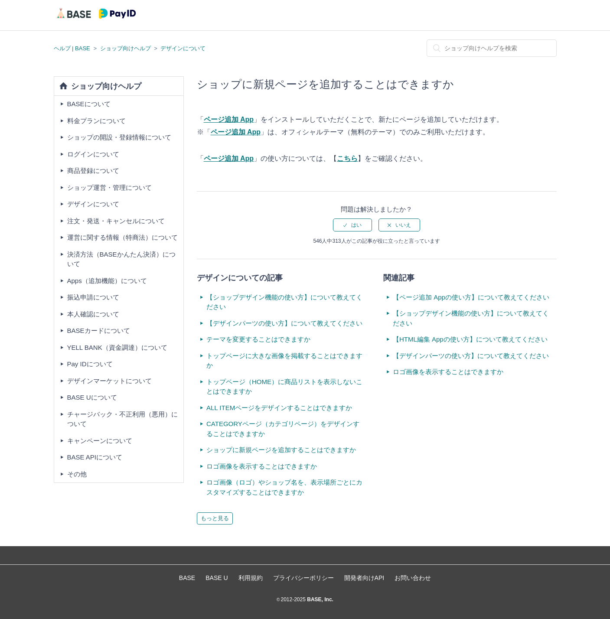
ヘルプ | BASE (72, 48)
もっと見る (215, 518)
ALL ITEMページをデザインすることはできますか (279, 407)
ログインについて (93, 154)
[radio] (352, 224)
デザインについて (183, 48)
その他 (77, 474)
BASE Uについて (92, 397)
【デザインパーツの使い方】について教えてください (284, 323)
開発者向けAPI (364, 577)
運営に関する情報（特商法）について (122, 237)
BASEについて (89, 104)
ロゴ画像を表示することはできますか (261, 466)
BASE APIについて (95, 457)
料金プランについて (96, 120)
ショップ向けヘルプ (125, 48)
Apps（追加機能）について (107, 280)
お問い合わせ (413, 577)
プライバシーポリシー (303, 577)
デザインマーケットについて (109, 380)
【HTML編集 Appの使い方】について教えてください (470, 339)
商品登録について (93, 170)
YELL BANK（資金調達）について (117, 347)
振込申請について (93, 297)
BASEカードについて (98, 330)
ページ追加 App (229, 119)
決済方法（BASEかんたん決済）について (121, 259)
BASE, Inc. (319, 599)
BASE (187, 577)
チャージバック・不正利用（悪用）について (122, 419)
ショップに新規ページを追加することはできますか (281, 449)
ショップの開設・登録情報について (119, 137)
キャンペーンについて (99, 440)
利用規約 (250, 577)
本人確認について (93, 314)
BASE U (217, 577)
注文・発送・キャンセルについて (116, 221)
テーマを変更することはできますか (258, 339)
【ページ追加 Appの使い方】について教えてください (471, 297)
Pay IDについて (90, 364)
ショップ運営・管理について (109, 187)
